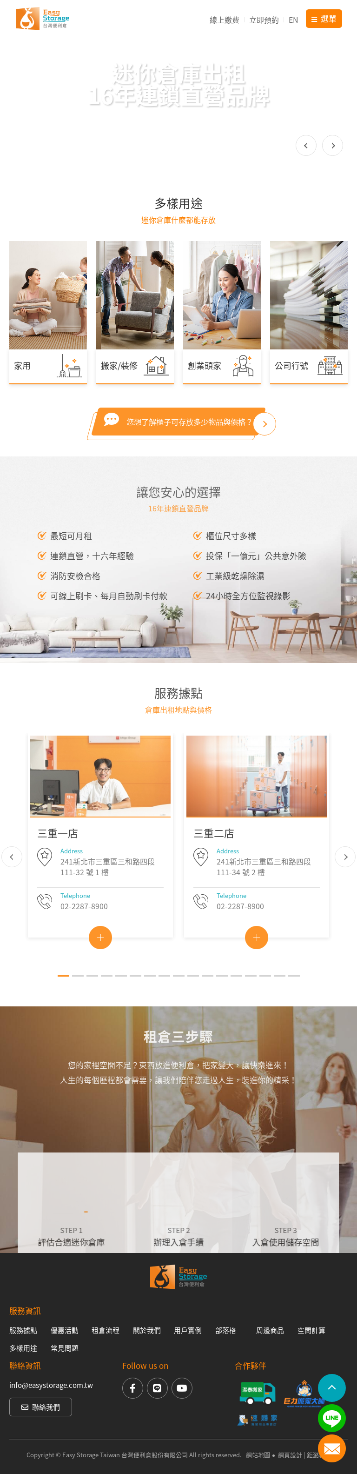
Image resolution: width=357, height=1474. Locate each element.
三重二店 (213, 850)
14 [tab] (251, 992)
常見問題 (65, 1348)
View (100, 954)
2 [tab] (78, 992)
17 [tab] (294, 992)
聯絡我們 (40, 1407)
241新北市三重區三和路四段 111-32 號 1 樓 (107, 883)
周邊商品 (270, 1330)
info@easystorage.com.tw (51, 1385)
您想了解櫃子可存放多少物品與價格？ (178, 436)
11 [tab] (207, 992)
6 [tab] (135, 992)
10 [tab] (193, 992)
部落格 (225, 1330)
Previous (306, 145)
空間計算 (311, 1330)
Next (332, 145)
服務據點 (23, 1330)
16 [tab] (279, 992)
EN (293, 19)
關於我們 (147, 1330)
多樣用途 (23, 1348)
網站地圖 (258, 1454)
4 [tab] (106, 992)
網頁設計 (290, 1454)
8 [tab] (164, 992)
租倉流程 (105, 1330)
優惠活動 (65, 1330)
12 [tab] (222, 992)
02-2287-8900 (84, 923)
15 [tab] (265, 992)
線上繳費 (224, 19)
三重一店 (57, 850)
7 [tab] (150, 992)
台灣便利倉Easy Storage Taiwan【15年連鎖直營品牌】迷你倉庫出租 (43, 18)
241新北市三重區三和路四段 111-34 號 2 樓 (264, 883)
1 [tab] (63, 992)
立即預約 (264, 19)
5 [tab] (121, 992)
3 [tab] (92, 992)
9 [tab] (179, 992)
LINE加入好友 (332, 1418)
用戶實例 (188, 1330)
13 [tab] (236, 992)
